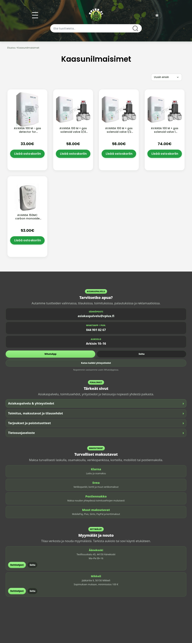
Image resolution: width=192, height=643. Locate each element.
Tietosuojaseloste (96, 432)
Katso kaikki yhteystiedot (96, 363)
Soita (141, 354)
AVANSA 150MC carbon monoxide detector (27, 218)
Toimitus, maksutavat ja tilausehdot (96, 413)
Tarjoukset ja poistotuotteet (96, 422)
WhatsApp (50, 354)
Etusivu (11, 48)
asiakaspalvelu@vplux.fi (96, 316)
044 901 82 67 (96, 330)
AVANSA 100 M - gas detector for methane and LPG (27, 131)
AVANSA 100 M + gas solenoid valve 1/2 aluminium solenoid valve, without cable (119, 133)
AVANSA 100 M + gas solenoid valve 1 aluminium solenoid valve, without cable (164, 133)
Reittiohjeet (17, 564)
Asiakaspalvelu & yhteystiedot (96, 403)
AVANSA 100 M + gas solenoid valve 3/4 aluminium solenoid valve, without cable (73, 133)
